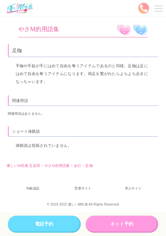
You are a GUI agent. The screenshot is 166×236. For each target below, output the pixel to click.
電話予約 (44, 223)
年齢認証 (33, 188)
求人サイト (133, 188)
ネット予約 (121, 223)
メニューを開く (157, 8)
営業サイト (83, 188)
